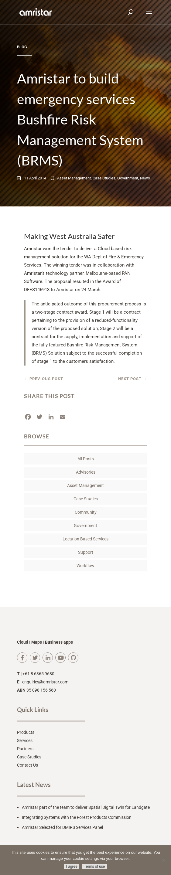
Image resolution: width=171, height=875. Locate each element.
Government (127, 178)
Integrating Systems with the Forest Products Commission (77, 817)
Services (24, 740)
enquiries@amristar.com (45, 681)
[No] (163, 860)
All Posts (85, 458)
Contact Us (27, 765)
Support (85, 552)
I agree (71, 866)
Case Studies (104, 178)
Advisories (85, 472)
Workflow (85, 565)
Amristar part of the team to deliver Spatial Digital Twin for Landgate (86, 807)
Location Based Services (85, 538)
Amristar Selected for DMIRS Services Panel (62, 827)
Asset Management (74, 178)
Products (25, 732)
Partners (25, 748)
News (145, 178)
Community (86, 512)
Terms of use (94, 866)
